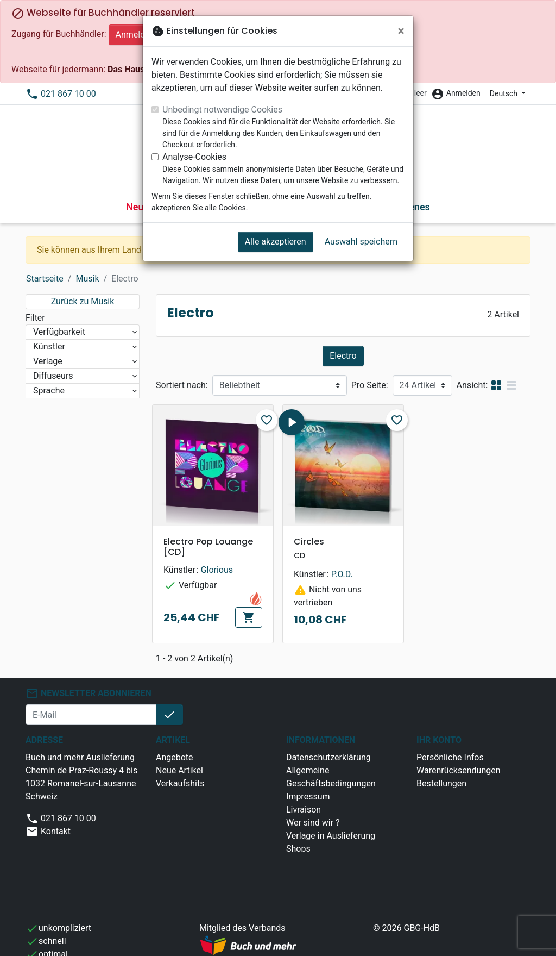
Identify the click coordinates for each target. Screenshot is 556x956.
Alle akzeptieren (275, 241)
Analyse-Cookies (194, 157)
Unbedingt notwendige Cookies (222, 109)
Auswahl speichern (361, 241)
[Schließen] (401, 31)
